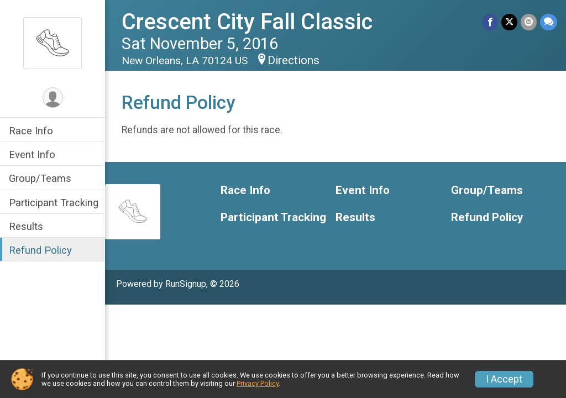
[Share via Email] (529, 22)
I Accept (504, 379)
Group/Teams (40, 178)
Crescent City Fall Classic (247, 22)
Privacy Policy (258, 383)
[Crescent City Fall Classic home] (52, 42)
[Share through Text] (548, 22)
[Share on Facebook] (490, 22)
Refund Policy (40, 250)
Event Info (32, 154)
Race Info (31, 131)
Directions (293, 60)
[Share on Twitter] (509, 22)
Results (26, 226)
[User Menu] (53, 97)
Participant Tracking (53, 202)
